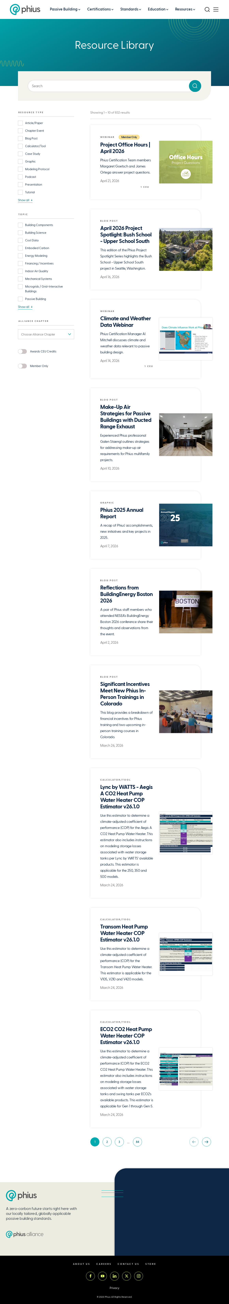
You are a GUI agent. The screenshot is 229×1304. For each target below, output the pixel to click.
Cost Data (31, 240)
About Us (81, 1275)
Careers (104, 1275)
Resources (183, 9)
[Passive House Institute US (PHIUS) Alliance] (24, 1245)
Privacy (114, 1299)
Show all (23, 200)
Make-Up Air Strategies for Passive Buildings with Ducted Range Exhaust (125, 417)
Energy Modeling (36, 256)
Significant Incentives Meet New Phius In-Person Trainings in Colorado (125, 694)
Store (150, 1275)
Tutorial (30, 192)
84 (139, 1155)
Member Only (39, 366)
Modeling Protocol (37, 169)
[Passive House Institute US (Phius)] (25, 9)
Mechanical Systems (38, 279)
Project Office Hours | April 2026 (125, 148)
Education (156, 9)
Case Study (32, 154)
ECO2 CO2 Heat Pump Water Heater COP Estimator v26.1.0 (126, 1042)
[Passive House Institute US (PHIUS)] (21, 1206)
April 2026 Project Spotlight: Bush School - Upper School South (125, 235)
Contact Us (128, 1275)
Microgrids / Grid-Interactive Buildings (44, 289)
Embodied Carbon (37, 248)
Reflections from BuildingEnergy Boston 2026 (119, 594)
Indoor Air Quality (36, 271)
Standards (129, 9)
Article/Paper (34, 123)
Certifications (99, 9)
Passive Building (64, 9)
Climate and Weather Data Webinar (125, 321)
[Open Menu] (215, 9)
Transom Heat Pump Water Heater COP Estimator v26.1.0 (124, 933)
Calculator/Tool (35, 146)
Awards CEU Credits (43, 351)
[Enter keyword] (114, 86)
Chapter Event (34, 131)
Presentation (33, 184)
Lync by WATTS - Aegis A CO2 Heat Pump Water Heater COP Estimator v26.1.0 (125, 797)
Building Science (35, 232)
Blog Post (31, 138)
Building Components (39, 225)
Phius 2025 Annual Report (121, 513)
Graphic (30, 161)
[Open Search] (207, 9)
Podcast (30, 177)
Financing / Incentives (39, 263)
